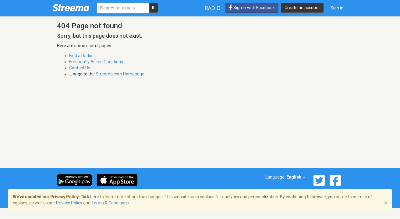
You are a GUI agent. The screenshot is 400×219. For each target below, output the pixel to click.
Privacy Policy (69, 202)
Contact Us (79, 67)
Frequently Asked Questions (96, 61)
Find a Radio (80, 55)
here (94, 196)
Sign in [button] (337, 7)
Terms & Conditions (110, 202)
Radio (213, 8)
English (295, 177)
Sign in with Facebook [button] (252, 7)
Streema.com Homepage (120, 73)
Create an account (302, 7)
